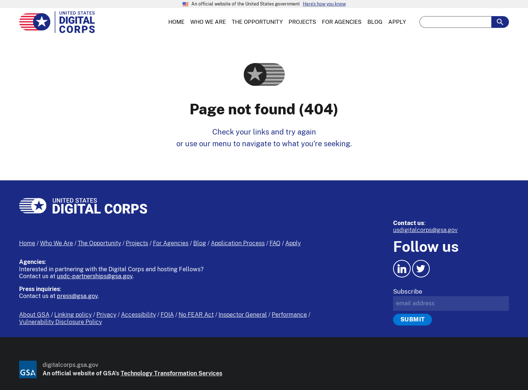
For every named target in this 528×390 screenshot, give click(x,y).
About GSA (34, 314)
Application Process (238, 243)
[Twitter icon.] (421, 268)
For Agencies (170, 243)
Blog (199, 243)
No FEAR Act (196, 314)
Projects (137, 243)
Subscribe (407, 291)
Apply (293, 243)
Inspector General (243, 314)
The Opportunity (99, 243)
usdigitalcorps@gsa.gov (425, 230)
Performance (289, 314)
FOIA (167, 314)
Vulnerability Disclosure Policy (60, 322)
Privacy (106, 314)
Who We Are (56, 243)
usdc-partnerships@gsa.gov (94, 276)
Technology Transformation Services (171, 373)
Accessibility (138, 314)
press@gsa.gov (77, 295)
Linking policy (73, 314)
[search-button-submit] (500, 22)
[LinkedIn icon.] (402, 268)
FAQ (275, 243)
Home (27, 243)
